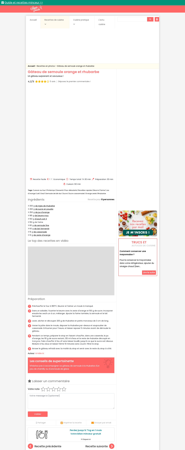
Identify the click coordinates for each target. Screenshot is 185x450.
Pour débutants (71, 102)
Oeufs (134, 417)
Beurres (63, 415)
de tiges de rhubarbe (45, 118)
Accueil (33, 20)
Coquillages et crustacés (131, 415)
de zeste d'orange (42, 147)
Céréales (86, 415)
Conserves (111, 415)
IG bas (113, 417)
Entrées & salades (50, 417)
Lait (38, 106)
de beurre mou (42, 127)
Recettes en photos (46, 66)
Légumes (124, 417)
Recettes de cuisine (54, 22)
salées (68, 420)
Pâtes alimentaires (41, 420)
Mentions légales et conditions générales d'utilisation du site (91, 440)
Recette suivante (99, 358)
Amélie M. (39, 265)
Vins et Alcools (134, 420)
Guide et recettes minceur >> (24, 2)
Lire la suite (149, 243)
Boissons (74, 415)
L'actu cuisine (102, 22)
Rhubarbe (102, 106)
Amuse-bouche (48, 415)
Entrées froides (86, 417)
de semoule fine (41, 137)
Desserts (59, 102)
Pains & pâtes (147, 417)
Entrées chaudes (69, 417)
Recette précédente (44, 358)
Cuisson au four (39, 102)
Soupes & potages (93, 420)
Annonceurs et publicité (41, 440)
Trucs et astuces (129, 409)
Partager (41, 334)
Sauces (78, 420)
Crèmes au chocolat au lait (72, 388)
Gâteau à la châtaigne (42, 388)
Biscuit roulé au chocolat (100, 388)
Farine (102, 102)
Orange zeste (91, 106)
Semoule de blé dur (54, 106)
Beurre (96, 102)
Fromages (101, 417)
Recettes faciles (57, 409)
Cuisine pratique (81, 22)
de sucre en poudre (44, 121)
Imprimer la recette (71, 334)
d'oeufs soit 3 (41, 131)
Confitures (98, 415)
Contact (58, 440)
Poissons (57, 420)
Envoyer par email (101, 334)
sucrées (108, 420)
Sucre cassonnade (76, 106)
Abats (35, 415)
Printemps (51, 102)
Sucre (65, 106)
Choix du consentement (123, 442)
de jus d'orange (42, 124)
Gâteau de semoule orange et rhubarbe (75, 66)
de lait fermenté (41, 140)
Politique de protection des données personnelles (87, 442)
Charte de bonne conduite (132, 440)
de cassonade (40, 144)
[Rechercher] (150, 19)
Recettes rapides (85, 102)
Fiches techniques (106, 409)
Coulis (148, 415)
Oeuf (42, 106)
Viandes (120, 420)
